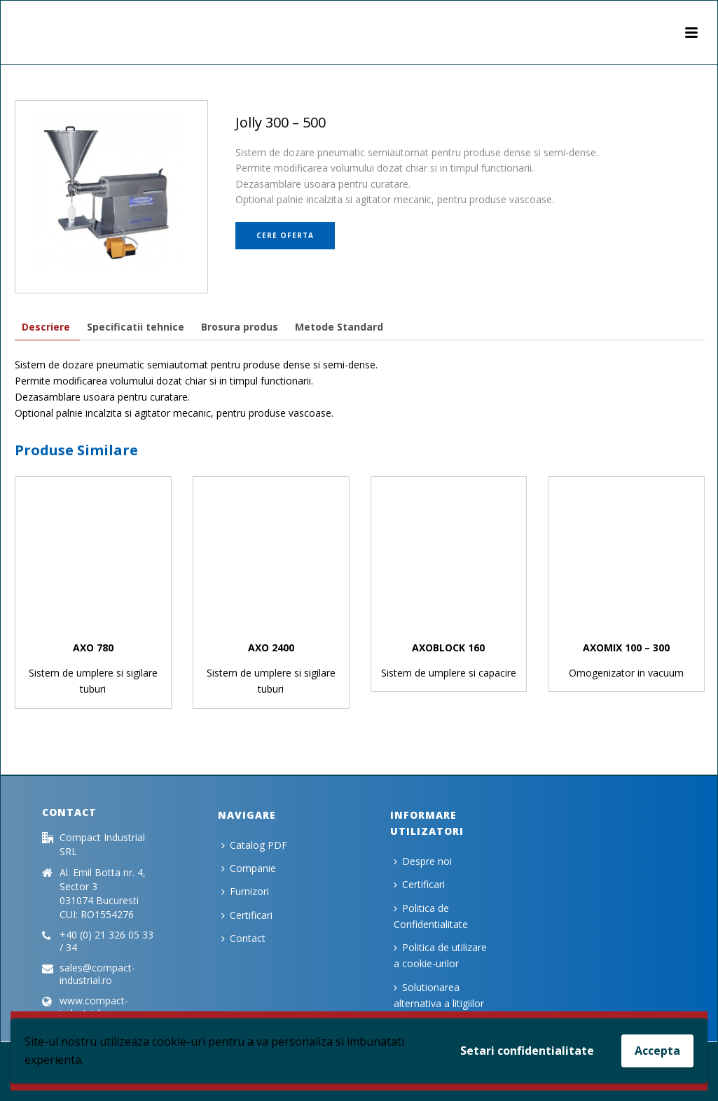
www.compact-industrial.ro (94, 1007)
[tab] (46, 326)
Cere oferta (285, 235)
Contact (243, 938)
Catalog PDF (254, 845)
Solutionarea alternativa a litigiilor (439, 995)
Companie (248, 868)
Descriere (46, 326)
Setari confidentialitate (527, 1050)
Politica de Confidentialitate (431, 916)
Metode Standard (339, 326)
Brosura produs (239, 326)
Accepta (657, 1050)
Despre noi (423, 861)
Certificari (246, 915)
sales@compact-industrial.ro (97, 974)
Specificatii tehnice (135, 326)
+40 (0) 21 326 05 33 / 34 (106, 941)
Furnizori (245, 891)
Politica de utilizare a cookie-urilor (440, 955)
